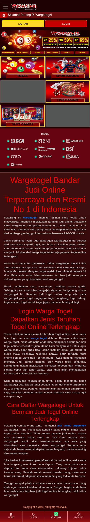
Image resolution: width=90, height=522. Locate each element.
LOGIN (66, 23)
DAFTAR (23, 23)
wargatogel (30, 217)
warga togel (39, 338)
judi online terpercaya (71, 425)
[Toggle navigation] (5, 7)
